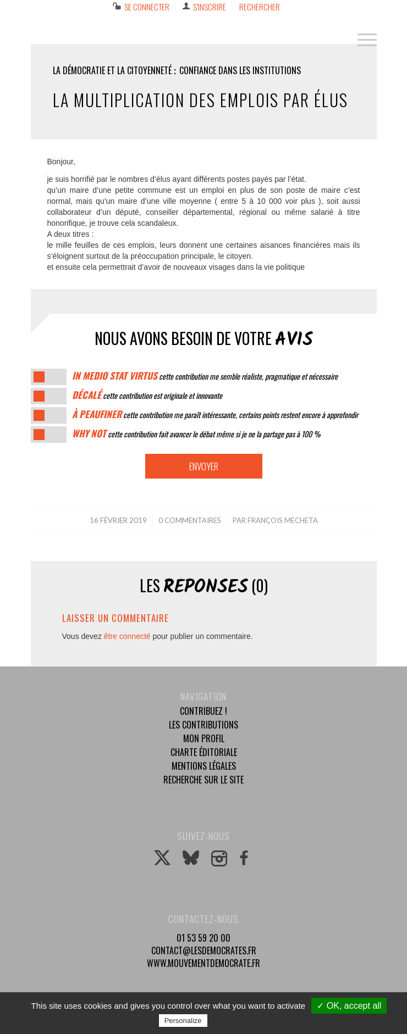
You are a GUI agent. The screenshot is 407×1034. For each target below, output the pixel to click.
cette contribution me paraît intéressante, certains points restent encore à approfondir (215, 414)
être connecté (127, 636)
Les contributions (203, 724)
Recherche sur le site (203, 779)
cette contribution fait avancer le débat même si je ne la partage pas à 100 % (196, 434)
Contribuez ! (203, 711)
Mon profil (203, 738)
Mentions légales (204, 765)
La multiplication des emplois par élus (200, 99)
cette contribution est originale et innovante (147, 395)
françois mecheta (283, 520)
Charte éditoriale (203, 752)
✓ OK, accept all (349, 1005)
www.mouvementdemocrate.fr (203, 963)
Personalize (183, 1020)
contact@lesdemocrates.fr (203, 950)
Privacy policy (236, 1020)
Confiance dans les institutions (240, 70)
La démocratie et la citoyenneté (112, 70)
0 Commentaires (189, 520)
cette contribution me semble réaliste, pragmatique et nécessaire (205, 376)
